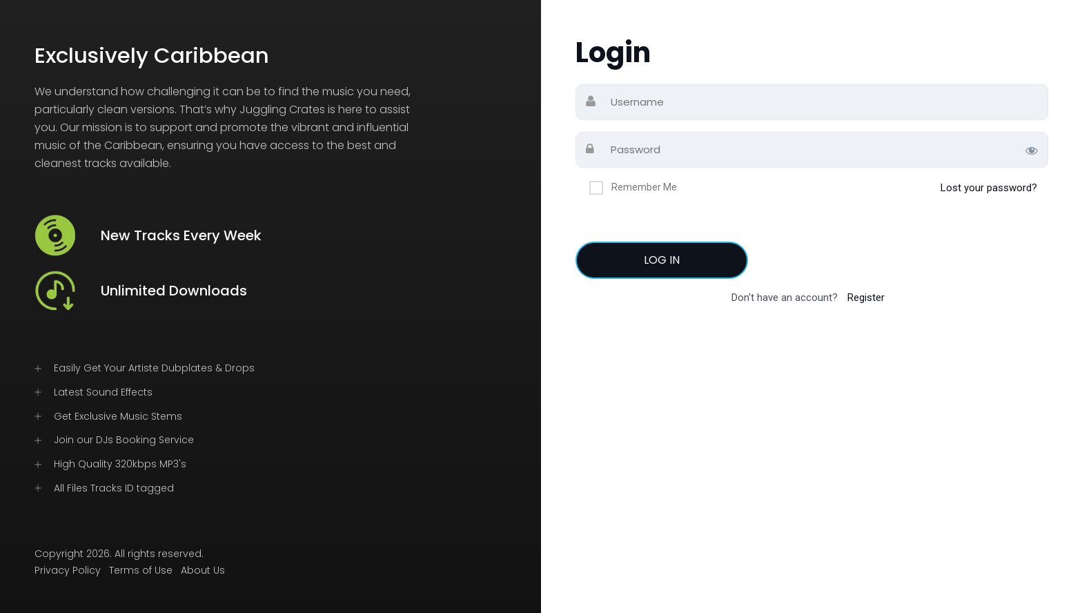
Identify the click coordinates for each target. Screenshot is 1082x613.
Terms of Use (141, 570)
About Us (203, 570)
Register (866, 297)
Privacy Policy (68, 570)
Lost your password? (989, 188)
